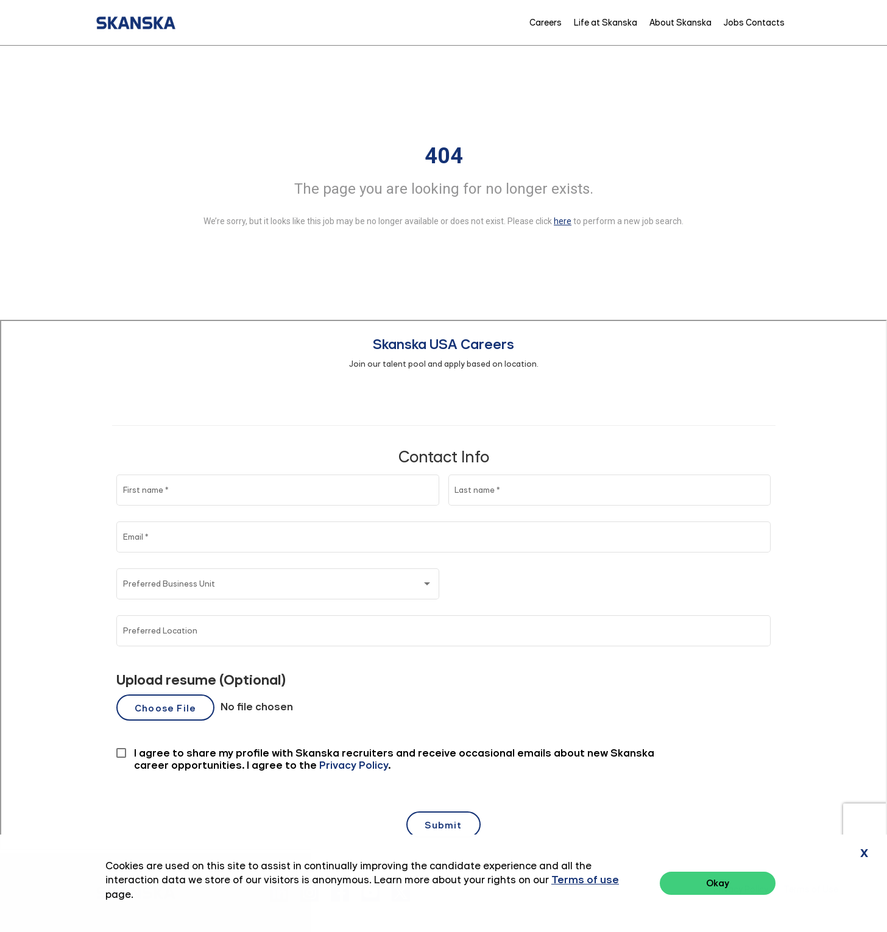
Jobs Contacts (754, 22)
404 (444, 156)
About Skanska (680, 22)
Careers (545, 22)
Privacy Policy (740, 889)
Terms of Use (810, 889)
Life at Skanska (605, 22)
